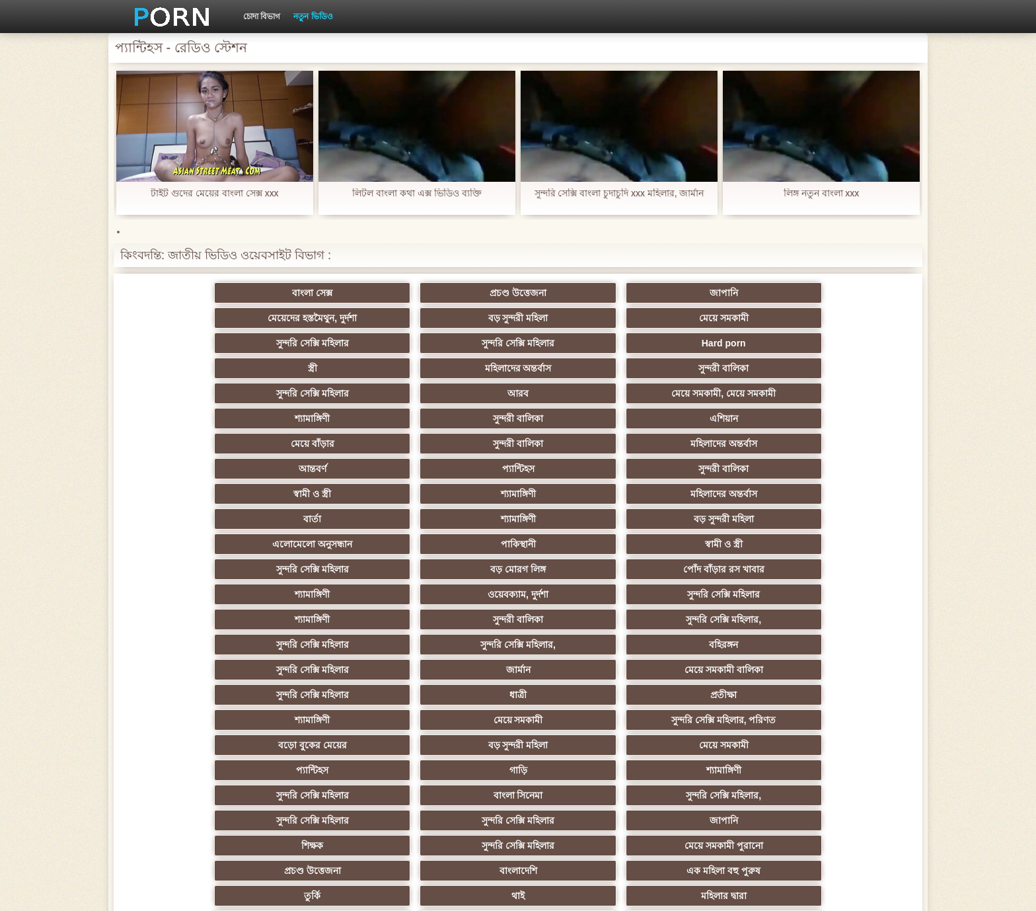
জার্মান (712, 468)
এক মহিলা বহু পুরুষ (842, 569)
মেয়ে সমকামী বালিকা (841, 468)
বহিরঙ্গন (453, 468)
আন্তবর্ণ (583, 368)
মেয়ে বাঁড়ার (194, 368)
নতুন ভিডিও (312, 16)
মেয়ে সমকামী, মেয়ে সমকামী (453, 343)
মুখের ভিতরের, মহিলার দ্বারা (712, 745)
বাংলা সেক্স (194, 293)
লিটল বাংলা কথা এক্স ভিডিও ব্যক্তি (416, 193)
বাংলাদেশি (712, 569)
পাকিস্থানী (324, 418)
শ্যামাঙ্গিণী (582, 343)
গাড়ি (712, 519)
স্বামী (582, 770)
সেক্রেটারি (841, 695)
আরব (323, 343)
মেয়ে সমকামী (841, 293)
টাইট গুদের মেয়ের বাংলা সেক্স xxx (214, 193)
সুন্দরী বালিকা (842, 318)
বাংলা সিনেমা (324, 544)
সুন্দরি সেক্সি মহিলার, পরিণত (841, 494)
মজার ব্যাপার (324, 619)
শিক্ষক (194, 569)
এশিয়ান (841, 343)
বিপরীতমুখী (842, 770)
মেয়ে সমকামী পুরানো (453, 569)
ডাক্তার (583, 745)
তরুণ (324, 695)
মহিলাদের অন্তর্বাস (712, 318)
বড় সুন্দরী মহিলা (712, 293)
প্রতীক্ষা (453, 494)
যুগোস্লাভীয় (582, 720)
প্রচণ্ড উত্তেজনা (323, 293)
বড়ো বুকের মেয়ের (194, 519)
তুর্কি (194, 594)
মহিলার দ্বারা (453, 594)
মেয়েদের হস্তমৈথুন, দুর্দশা (583, 293)
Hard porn (453, 318)
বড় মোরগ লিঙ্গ (712, 418)
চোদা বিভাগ (261, 16)
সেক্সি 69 (324, 720)
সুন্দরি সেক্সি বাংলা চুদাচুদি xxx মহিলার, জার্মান (619, 193)
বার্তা (582, 393)
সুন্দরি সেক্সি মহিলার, (841, 443)
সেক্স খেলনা (842, 745)
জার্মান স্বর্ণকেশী (712, 669)
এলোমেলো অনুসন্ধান (195, 418)
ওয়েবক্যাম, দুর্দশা (323, 443)
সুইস (194, 720)
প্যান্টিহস (712, 368)
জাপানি (453, 293)
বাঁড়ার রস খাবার (712, 644)
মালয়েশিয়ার (712, 695)
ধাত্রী (323, 494)
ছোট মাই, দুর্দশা (324, 644)
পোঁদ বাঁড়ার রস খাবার (841, 418)
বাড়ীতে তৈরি (194, 644)
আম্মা (583, 619)
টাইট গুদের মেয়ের (453, 745)
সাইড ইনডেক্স (750, 890)
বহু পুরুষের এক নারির (194, 619)
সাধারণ (324, 669)
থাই (323, 594)
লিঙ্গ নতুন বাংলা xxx (822, 193)
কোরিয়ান (842, 720)
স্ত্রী (582, 318)
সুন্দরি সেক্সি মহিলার (194, 318)
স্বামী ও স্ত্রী (194, 393)
